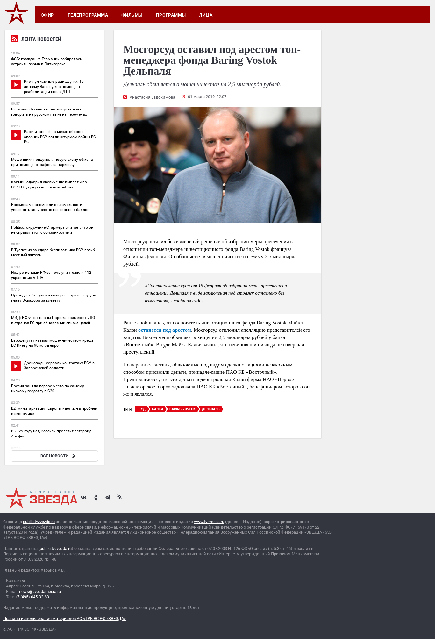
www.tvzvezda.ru (209, 521)
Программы (171, 15)
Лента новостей (36, 40)
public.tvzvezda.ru (39, 521)
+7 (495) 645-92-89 (32, 596)
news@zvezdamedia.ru (40, 591)
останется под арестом (164, 330)
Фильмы (132, 15)
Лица (205, 15)
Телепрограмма (88, 15)
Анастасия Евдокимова (152, 97)
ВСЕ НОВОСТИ (58, 455)
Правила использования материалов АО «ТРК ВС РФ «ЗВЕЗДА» (64, 618)
